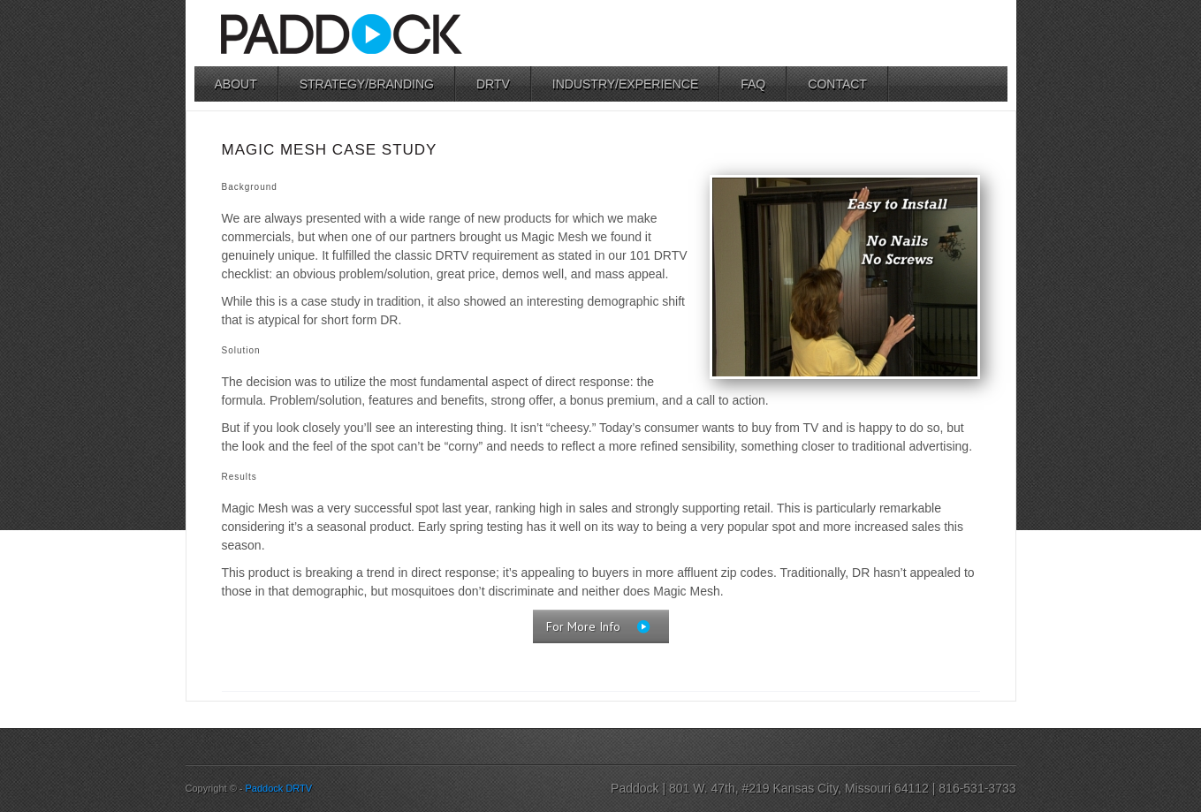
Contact (837, 84)
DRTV (493, 84)
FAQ (753, 84)
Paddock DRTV (279, 788)
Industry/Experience (625, 84)
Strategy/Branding (367, 84)
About (236, 84)
